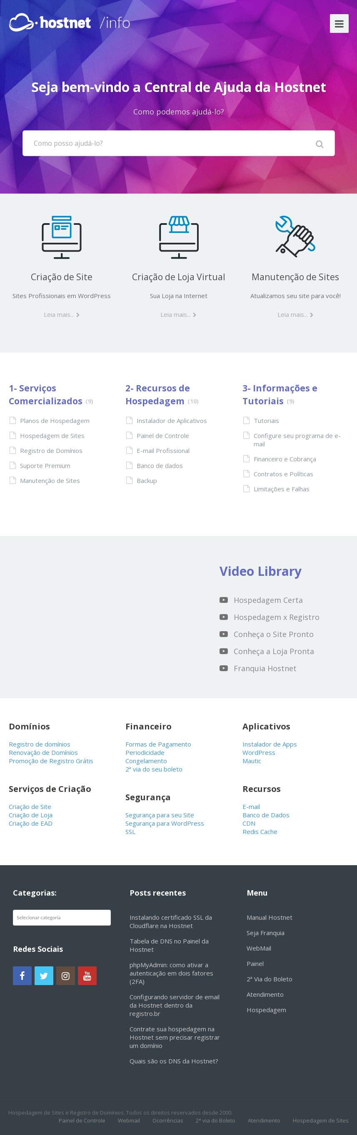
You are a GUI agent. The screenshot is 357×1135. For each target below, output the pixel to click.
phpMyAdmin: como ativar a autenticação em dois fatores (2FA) (171, 973)
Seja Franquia (266, 932)
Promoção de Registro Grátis (51, 761)
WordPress (258, 752)
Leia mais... (59, 314)
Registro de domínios (39, 744)
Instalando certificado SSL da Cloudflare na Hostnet (171, 921)
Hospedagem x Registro (277, 617)
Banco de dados (160, 465)
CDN (248, 823)
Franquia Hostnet (265, 668)
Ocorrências (167, 1120)
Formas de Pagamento (158, 744)
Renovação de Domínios (43, 752)
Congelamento (146, 761)
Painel (255, 963)
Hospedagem (266, 1010)
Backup (147, 480)
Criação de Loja (30, 815)
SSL (130, 831)
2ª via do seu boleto (153, 769)
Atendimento (265, 994)
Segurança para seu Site (159, 815)
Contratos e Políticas (283, 474)
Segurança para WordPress (164, 823)
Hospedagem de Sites (52, 435)
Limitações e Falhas (282, 489)
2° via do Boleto (215, 1120)
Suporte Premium (45, 465)
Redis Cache (259, 831)
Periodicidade (145, 752)
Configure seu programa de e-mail (297, 439)
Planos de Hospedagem (55, 420)
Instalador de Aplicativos (172, 420)
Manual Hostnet (269, 917)
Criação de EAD (30, 823)
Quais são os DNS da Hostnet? (174, 1061)
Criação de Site (61, 277)
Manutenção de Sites (295, 277)
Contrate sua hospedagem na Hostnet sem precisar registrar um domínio (175, 1037)
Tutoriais (266, 420)
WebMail (259, 948)
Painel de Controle (163, 435)
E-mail (251, 806)
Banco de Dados (266, 815)
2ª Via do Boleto (269, 979)
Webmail (129, 1120)
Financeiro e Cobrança (285, 459)
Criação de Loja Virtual (178, 277)
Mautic (251, 761)
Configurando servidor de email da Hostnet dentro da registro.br (175, 1005)
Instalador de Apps (269, 744)
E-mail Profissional (163, 450)
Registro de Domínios (51, 450)
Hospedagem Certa (268, 600)
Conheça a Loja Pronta (274, 651)
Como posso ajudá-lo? (68, 143)
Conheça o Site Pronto (274, 634)
